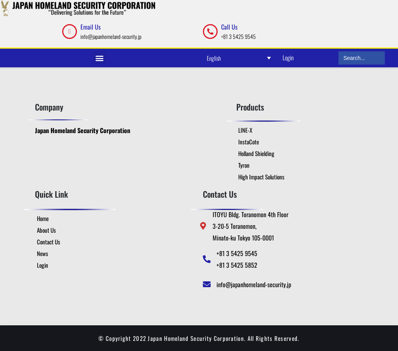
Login (288, 57)
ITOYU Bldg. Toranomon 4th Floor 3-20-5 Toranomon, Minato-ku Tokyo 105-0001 (250, 226)
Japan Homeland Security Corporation (82, 130)
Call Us (229, 27)
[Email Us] (69, 31)
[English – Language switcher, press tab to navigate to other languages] (239, 58)
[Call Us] (210, 31)
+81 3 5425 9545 (238, 36)
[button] (99, 57)
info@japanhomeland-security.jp (110, 36)
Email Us (90, 27)
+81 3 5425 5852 (236, 265)
